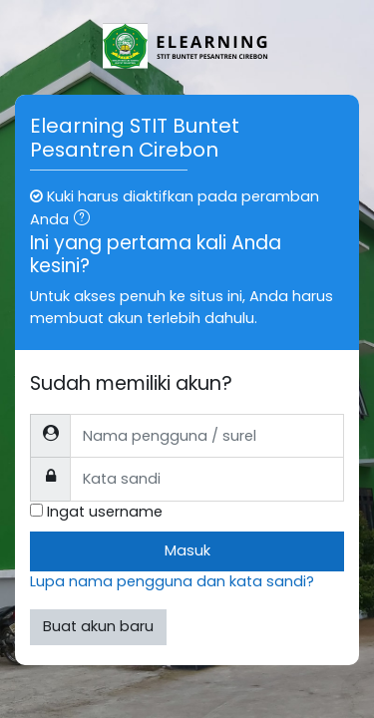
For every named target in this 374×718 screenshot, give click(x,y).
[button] (86, 220)
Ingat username (105, 512)
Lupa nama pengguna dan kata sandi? (172, 581)
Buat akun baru (98, 626)
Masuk (187, 550)
